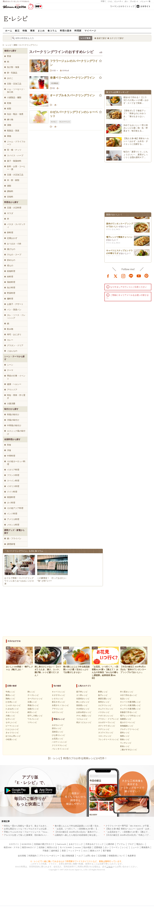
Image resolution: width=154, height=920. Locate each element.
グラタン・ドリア (15, 345)
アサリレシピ (57, 709)
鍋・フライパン (14, 538)
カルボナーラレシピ (106, 722)
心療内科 (110, 844)
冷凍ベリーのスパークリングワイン (72, 77)
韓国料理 (11, 497)
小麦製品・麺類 (14, 97)
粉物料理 (11, 271)
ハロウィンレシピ (59, 742)
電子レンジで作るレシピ (130, 716)
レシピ (125, 847)
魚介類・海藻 (13, 67)
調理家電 (11, 544)
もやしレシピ (11, 722)
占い (126, 1)
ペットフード (74, 850)
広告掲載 (102, 855)
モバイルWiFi (66, 847)
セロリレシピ (57, 712)
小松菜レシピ (11, 739)
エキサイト (145, 6)
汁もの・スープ (14, 254)
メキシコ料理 (13, 525)
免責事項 (132, 855)
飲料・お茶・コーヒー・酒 (16, 167)
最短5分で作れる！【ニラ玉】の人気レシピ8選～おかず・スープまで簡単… (136, 100)
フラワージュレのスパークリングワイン (74, 62)
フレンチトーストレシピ (108, 739)
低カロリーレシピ (127, 722)
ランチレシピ (125, 743)
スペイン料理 (13, 480)
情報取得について (117, 855)
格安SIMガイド (29, 847)
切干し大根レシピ (35, 716)
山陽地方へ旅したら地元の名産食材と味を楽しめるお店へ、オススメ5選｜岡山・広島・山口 (97, 835)
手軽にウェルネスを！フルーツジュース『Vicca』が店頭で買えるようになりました (42, 832)
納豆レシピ (32, 712)
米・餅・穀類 (13, 180)
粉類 (9, 108)
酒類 (9, 186)
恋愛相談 (98, 847)
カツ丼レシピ (82, 695)
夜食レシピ (124, 746)
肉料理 (10, 276)
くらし (110, 1)
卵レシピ (31, 692)
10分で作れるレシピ (128, 695)
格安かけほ (52, 847)
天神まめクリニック (94, 844)
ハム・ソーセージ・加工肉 (16, 90)
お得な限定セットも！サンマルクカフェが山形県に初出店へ (31, 829)
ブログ (131, 844)
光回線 (41, 847)
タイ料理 (11, 503)
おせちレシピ (57, 725)
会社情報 (22, 855)
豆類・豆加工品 (14, 84)
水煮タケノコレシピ (60, 705)
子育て (103, 1)
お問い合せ (90, 855)
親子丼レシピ (82, 692)
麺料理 (10, 298)
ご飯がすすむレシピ (128, 750)
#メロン (54, 122)
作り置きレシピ (126, 692)
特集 (25, 30)
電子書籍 (107, 850)
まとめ (41, 30)
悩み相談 (87, 847)
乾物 (9, 103)
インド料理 (12, 513)
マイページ (90, 30)
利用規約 (32, 855)
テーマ (10, 370)
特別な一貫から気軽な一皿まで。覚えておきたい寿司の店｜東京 (33, 826)
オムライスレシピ (105, 709)
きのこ (10, 78)
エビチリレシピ (104, 705)
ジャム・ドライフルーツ (16, 143)
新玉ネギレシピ (58, 702)
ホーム (8, 30)
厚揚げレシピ (33, 705)
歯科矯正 (55, 850)
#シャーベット (65, 122)
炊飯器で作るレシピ (128, 712)
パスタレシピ (103, 712)
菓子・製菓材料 (14, 161)
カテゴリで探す (117, 38)
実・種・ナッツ (14, 150)
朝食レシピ (124, 739)
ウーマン (115, 847)
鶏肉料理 (11, 282)
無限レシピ (124, 736)
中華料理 (11, 456)
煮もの (10, 265)
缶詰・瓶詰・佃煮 (15, 114)
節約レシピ (124, 732)
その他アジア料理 (15, 508)
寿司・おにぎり (14, 334)
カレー (10, 340)
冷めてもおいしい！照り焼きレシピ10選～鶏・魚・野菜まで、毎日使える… (135, 128)
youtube (138, 275)
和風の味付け (13, 414)
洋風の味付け (13, 420)
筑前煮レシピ (82, 705)
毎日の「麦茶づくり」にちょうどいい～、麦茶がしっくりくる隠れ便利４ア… (135, 155)
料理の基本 (66, 30)
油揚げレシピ (33, 709)
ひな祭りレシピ (58, 735)
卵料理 (10, 232)
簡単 (32, 30)
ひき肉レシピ (11, 702)
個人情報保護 (68, 855)
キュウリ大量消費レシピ (130, 709)
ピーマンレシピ (12, 726)
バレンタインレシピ (60, 749)
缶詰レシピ (124, 699)
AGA (85, 850)
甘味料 (10, 197)
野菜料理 (11, 293)
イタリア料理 (13, 470)
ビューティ (118, 1)
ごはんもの (12, 351)
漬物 (9, 125)
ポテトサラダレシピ (106, 726)
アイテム (121, 844)
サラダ (10, 213)
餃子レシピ (103, 695)
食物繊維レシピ (126, 726)
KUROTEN (26, 844)
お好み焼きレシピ (83, 712)
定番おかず (12, 238)
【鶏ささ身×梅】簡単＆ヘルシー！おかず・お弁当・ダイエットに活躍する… (136, 141)
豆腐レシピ (32, 702)
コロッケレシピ (104, 736)
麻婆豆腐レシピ (104, 699)
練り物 (10, 119)
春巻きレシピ (103, 702)
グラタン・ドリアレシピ (108, 719)
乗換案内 (145, 847)
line (131, 275)
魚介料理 (11, 287)
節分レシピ (56, 728)
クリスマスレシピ (59, 745)
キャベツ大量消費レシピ (130, 702)
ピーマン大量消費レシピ (130, 705)
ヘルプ (80, 855)
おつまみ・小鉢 (14, 243)
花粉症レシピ (57, 732)
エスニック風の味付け (16, 432)
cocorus (78, 847)
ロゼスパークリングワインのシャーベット (74, 114)
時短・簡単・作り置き (16, 396)
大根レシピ (10, 716)
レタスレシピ (57, 699)
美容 (64, 850)
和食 (9, 445)
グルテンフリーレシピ (129, 729)
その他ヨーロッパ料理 (16, 462)
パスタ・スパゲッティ (16, 225)
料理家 (77, 30)
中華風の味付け (14, 425)
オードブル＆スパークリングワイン (72, 95)
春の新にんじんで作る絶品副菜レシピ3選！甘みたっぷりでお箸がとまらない (90, 826)
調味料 (10, 191)
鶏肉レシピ (10, 699)
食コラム (52, 30)
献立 (17, 30)
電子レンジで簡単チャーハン (119, 238)
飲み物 (10, 329)
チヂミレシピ (103, 729)
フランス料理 (13, 475)
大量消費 (11, 403)
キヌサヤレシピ (58, 695)
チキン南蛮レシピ (83, 716)
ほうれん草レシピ (13, 736)
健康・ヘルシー (14, 384)
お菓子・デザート (15, 304)
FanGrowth (61, 844)
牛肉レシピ (10, 692)
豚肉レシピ (10, 695)
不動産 (46, 850)
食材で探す (102, 38)
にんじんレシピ (12, 729)
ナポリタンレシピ (105, 716)
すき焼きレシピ (82, 709)
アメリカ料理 (13, 519)
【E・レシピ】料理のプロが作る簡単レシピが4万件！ (77, 758)
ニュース (135, 847)
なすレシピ (10, 719)
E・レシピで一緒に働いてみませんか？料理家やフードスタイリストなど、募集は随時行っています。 (77, 861)
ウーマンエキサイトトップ (122, 6)
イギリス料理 (13, 486)
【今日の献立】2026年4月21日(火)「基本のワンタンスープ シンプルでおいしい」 (92, 832)
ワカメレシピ (33, 719)
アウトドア (12, 389)
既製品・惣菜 (13, 130)
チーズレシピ (33, 695)
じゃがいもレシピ (13, 705)
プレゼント (134, 1)
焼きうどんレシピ (83, 722)
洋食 (9, 450)
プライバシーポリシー (49, 855)
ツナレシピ (32, 722)
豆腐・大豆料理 (14, 208)
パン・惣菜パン (14, 309)
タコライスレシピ (105, 732)
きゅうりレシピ (12, 732)
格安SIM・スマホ (12, 847)
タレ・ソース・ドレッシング (16, 316)
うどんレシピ (82, 719)
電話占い (140, 844)
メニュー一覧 (145, 1)
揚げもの (11, 249)
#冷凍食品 (54, 83)
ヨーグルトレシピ (35, 699)
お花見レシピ (57, 739)
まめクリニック (76, 844)
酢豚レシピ (103, 692)
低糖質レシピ (125, 719)
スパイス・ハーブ (15, 155)
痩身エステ (95, 850)
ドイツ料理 (12, 492)
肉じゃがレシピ (82, 702)
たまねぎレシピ (12, 709)
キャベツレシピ (12, 712)
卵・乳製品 (12, 73)
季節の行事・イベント (16, 377)
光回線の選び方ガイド (44, 844)
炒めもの (11, 260)
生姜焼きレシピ (82, 699)
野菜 (9, 56)
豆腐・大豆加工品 (15, 175)
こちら (109, 866)
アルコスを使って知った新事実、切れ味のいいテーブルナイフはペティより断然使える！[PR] (46, 835)
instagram (123, 275)
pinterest (146, 275)
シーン (10, 365)
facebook (108, 275)
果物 (9, 136)
